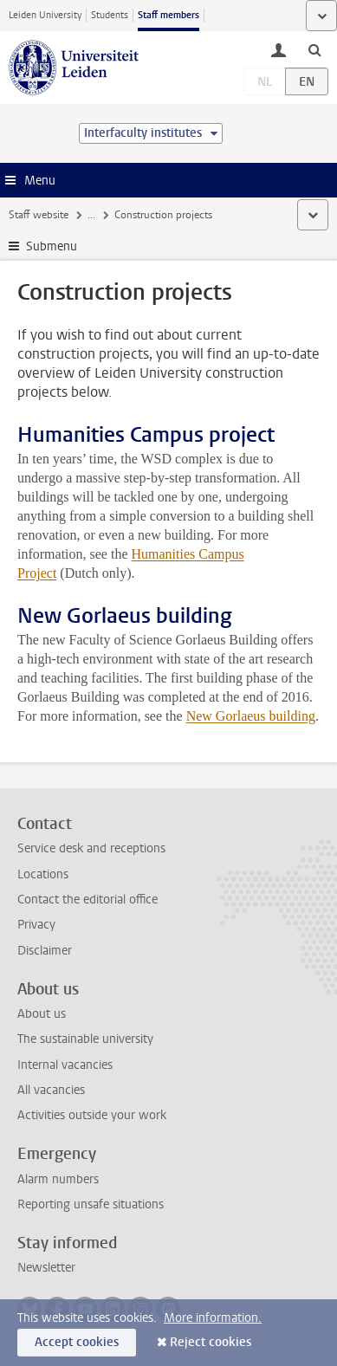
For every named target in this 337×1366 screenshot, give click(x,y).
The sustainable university (85, 1039)
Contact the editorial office (87, 899)
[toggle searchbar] (314, 49)
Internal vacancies (65, 1065)
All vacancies (51, 1090)
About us (41, 1014)
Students (109, 15)
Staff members (168, 15)
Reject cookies (210, 1342)
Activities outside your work (91, 1115)
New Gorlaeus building (250, 716)
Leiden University (45, 15)
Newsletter (46, 1267)
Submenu (51, 246)
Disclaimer (44, 950)
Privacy (36, 924)
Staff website (38, 215)
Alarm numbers (58, 1179)
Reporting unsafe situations (90, 1204)
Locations (42, 874)
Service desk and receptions (91, 848)
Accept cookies (77, 1342)
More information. (213, 1318)
